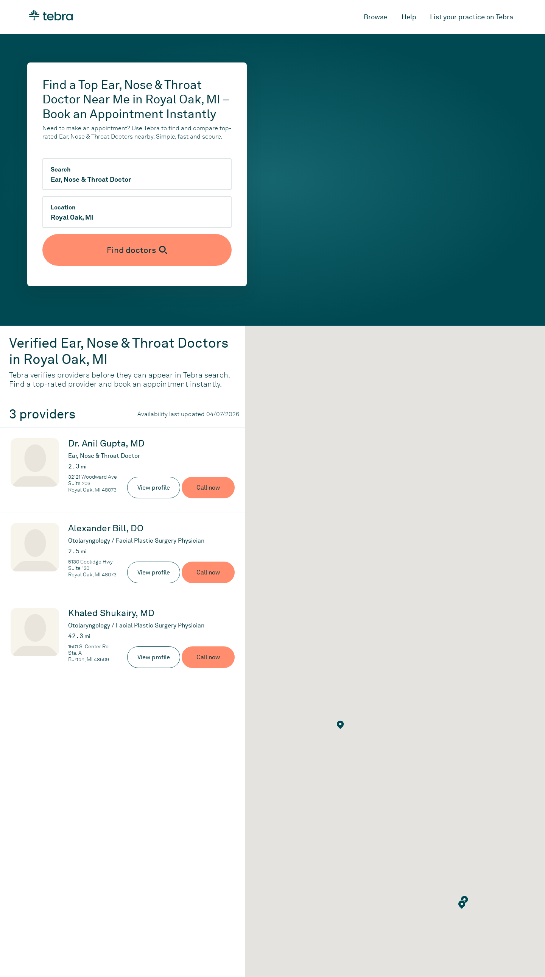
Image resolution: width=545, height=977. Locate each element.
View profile (153, 487)
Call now (208, 487)
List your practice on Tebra (471, 17)
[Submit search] (137, 250)
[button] (462, 905)
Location (63, 207)
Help (409, 17)
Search (60, 170)
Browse (375, 17)
